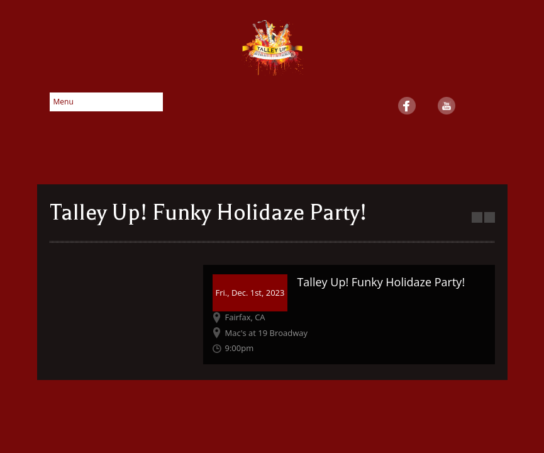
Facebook (407, 106)
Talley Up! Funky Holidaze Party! (381, 281)
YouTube (446, 106)
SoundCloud (486, 106)
